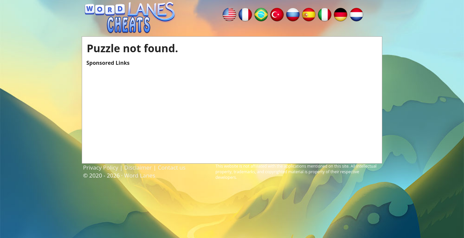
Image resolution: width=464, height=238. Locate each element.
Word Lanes (139, 175)
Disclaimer (138, 167)
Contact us (172, 167)
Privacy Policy (100, 167)
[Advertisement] (232, 112)
